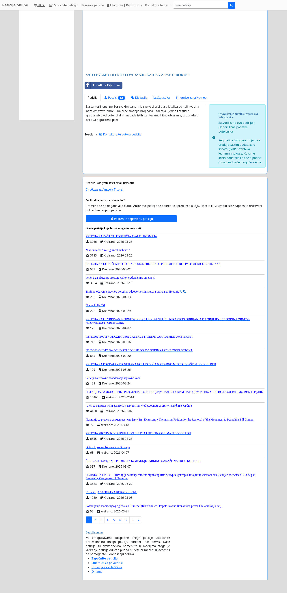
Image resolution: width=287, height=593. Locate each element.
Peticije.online (15, 5)
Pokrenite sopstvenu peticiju (131, 219)
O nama (97, 572)
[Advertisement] (175, 42)
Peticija (93, 98)
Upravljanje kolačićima (107, 567)
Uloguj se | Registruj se (124, 5)
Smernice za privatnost (191, 98)
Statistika (162, 98)
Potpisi (114, 98)
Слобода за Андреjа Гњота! (104, 189)
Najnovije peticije (92, 5)
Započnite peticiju (63, 5)
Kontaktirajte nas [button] (157, 5)
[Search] (200, 5)
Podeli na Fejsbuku (102, 85)
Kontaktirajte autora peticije (120, 134)
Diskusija (139, 98)
